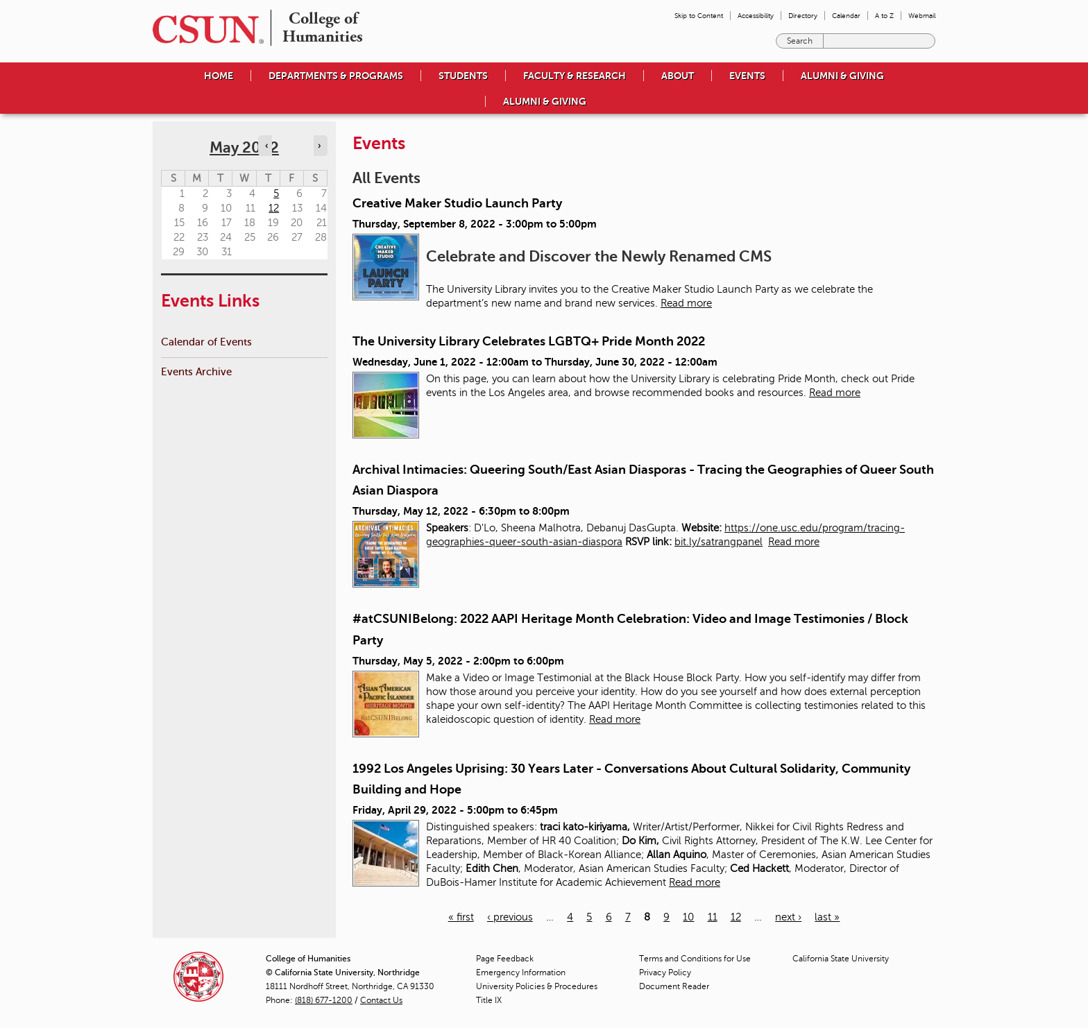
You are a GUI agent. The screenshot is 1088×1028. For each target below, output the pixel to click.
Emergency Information (521, 972)
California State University (840, 958)
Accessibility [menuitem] (756, 15)
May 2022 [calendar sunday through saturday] (244, 147)
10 (688, 917)
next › (788, 917)
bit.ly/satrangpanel (718, 541)
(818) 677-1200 (323, 1000)
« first (461, 917)
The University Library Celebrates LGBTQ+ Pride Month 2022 (528, 341)
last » (827, 917)
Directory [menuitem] (802, 15)
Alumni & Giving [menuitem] (842, 75)
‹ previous (510, 917)
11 (712, 917)
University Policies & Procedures (536, 986)
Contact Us (381, 1000)
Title (489, 1000)
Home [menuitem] (218, 75)
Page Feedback (505, 958)
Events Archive (196, 371)
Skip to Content (698, 15)
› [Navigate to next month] (319, 146)
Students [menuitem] (463, 75)
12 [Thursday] (274, 208)
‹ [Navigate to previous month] (266, 146)
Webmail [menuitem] (921, 15)
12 (736, 917)
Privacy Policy (665, 972)
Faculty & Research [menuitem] (574, 75)
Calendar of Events (206, 342)
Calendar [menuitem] (846, 15)
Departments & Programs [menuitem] (336, 75)
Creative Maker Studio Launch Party (457, 203)
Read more (686, 303)
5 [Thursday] (276, 193)
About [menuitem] (677, 75)
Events (747, 75)
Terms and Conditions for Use (695, 958)
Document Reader (674, 986)
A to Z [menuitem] (884, 15)
